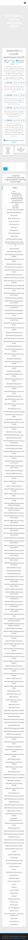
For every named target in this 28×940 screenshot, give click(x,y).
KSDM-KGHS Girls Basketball (14, 746)
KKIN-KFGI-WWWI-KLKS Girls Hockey (14, 576)
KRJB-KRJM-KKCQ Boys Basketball (14, 298)
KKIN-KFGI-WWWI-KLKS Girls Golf (14, 666)
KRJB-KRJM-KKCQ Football (14, 251)
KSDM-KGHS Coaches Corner (14, 694)
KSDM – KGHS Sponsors (14, 218)
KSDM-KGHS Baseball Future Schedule (14, 796)
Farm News (15, 206)
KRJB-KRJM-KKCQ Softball (14, 371)
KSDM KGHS (14, 818)
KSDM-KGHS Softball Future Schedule (14, 805)
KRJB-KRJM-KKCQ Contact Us (14, 872)
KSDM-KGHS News (14, 697)
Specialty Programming (14, 854)
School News (15, 207)
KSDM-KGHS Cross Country (14, 811)
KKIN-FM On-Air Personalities (14, 432)
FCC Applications (14, 230)
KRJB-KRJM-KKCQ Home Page (15, 178)
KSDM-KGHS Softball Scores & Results (14, 808)
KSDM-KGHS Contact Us (15, 820)
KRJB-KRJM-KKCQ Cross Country (14, 275)
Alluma (8, 140)
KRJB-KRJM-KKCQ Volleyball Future (14, 267)
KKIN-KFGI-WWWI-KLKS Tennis (14, 473)
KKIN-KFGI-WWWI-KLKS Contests (14, 445)
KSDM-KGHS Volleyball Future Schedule (14, 719)
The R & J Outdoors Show (14, 881)
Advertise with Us (14, 910)
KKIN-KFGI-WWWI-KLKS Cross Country (14, 513)
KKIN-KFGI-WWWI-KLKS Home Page (15, 180)
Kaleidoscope (14, 924)
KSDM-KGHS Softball (14, 802)
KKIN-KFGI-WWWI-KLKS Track (14, 678)
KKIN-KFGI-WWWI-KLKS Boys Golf (14, 653)
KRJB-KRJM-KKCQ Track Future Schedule (14, 411)
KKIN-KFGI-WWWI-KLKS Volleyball (14, 470)
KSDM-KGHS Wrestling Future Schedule (14, 728)
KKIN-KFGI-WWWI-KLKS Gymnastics (14, 601)
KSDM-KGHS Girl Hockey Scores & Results (14, 777)
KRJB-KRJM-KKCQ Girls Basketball (14, 310)
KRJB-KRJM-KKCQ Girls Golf (14, 396)
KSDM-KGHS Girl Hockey (14, 771)
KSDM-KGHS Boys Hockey (14, 759)
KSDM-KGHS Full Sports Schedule (14, 846)
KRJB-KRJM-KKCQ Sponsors (14, 212)
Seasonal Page (14, 857)
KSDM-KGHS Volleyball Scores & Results (14, 722)
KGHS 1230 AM (14, 893)
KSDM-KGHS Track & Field (14, 780)
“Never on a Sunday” (14, 221)
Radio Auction (14, 918)
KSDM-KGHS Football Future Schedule (14, 710)
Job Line (14, 869)
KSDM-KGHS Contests (14, 704)
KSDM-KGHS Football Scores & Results (14, 713)
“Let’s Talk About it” (14, 921)
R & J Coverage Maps (14, 908)
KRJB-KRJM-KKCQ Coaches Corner (14, 848)
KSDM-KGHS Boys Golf (14, 828)
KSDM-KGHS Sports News (14, 691)
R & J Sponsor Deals (14, 224)
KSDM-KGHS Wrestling (14, 725)
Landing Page (15, 176)
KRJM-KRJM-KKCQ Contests (14, 567)
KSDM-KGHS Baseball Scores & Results (14, 799)
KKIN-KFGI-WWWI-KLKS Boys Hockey (14, 550)
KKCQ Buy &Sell (14, 905)
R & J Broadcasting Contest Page (14, 860)
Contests (14, 884)
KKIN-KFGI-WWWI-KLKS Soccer (14, 486)
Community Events (15, 193)
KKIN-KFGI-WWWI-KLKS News (14, 438)
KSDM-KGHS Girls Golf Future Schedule (14, 840)
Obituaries (14, 887)
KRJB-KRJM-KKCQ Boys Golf (14, 383)
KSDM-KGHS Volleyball (14, 716)
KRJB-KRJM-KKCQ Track (14, 409)
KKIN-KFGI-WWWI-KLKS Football (14, 448)
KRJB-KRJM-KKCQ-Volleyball (14, 264)
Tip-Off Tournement (14, 866)
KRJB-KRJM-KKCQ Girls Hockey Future (14, 338)
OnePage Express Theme (18, 938)
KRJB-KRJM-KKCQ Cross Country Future (14, 277)
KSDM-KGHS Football (14, 707)
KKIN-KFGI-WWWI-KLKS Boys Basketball (14, 525)
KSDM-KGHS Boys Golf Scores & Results (14, 834)
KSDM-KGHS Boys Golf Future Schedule (14, 831)
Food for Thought (14, 890)
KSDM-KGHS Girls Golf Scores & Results (14, 843)
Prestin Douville (10, 60)
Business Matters (14, 875)
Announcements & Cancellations (15, 209)
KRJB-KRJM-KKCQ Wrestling (14, 346)
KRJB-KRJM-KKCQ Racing (14, 573)
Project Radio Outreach (14, 233)
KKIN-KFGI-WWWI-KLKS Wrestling (14, 589)
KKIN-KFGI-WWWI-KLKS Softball (14, 641)
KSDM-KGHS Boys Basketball (14, 734)
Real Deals (14, 896)
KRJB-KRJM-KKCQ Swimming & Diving (14, 285)
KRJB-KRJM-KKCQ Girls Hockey (14, 335)
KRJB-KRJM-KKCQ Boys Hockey (14, 332)
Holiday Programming (14, 899)
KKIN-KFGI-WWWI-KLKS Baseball (14, 628)
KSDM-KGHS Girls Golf (14, 837)
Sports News (14, 227)
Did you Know (14, 215)
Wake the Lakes (14, 902)
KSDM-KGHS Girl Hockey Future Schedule (14, 774)
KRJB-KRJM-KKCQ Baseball (14, 358)
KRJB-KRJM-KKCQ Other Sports (14, 419)
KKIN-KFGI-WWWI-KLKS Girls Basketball (14, 538)
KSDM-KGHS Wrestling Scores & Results (14, 731)
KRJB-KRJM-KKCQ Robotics (14, 570)
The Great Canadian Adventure (14, 863)
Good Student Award (14, 878)
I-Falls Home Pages (15, 182)
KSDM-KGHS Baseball (14, 793)
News (14, 191)
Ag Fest (14, 851)
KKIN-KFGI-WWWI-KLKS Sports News (14, 435)
